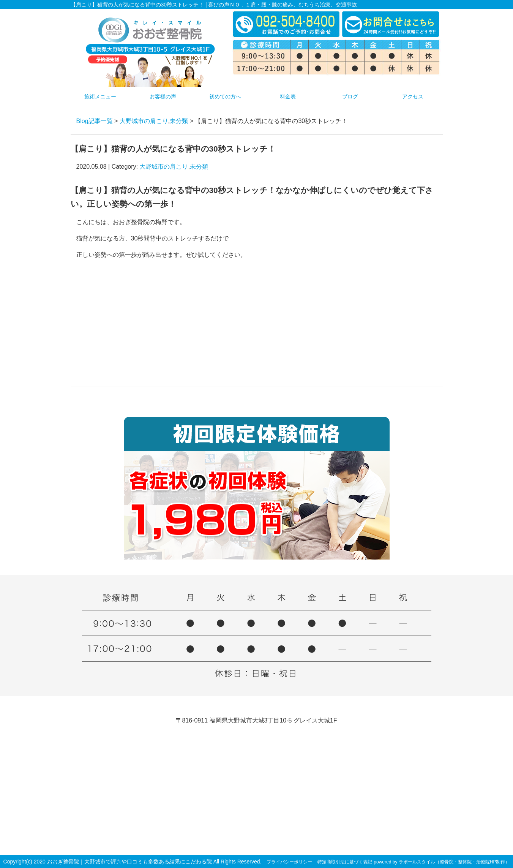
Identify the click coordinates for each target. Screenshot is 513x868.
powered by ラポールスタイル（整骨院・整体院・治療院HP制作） (442, 862)
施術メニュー (100, 96)
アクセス (412, 96)
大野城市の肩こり (144, 121)
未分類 (179, 121)
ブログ (350, 96)
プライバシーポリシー (289, 862)
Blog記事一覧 (94, 121)
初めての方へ (225, 96)
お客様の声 (163, 96)
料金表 (288, 96)
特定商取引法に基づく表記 (344, 862)
